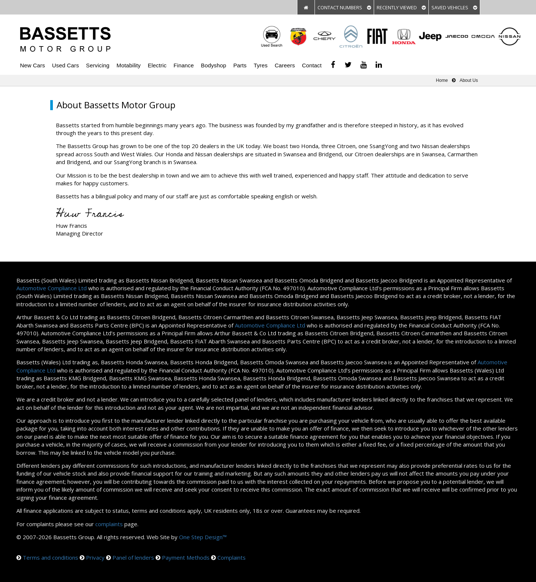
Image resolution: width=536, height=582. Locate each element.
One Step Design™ (203, 537)
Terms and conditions (50, 557)
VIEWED (401, 7)
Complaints (231, 557)
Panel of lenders (133, 557)
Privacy (95, 557)
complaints (109, 524)
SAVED (454, 7)
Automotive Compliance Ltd (51, 288)
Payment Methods (186, 557)
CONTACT (344, 7)
